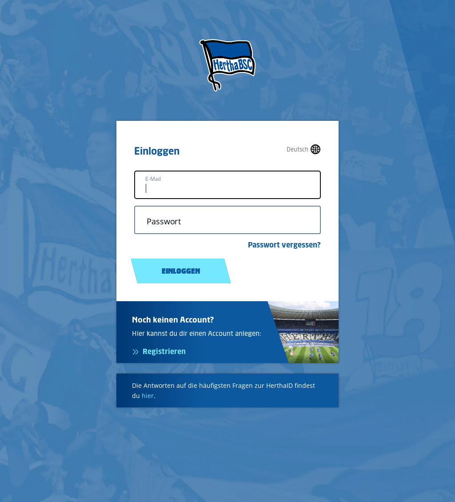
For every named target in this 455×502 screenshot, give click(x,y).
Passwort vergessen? (284, 245)
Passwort (164, 221)
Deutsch (297, 149)
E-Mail (153, 178)
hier (148, 395)
